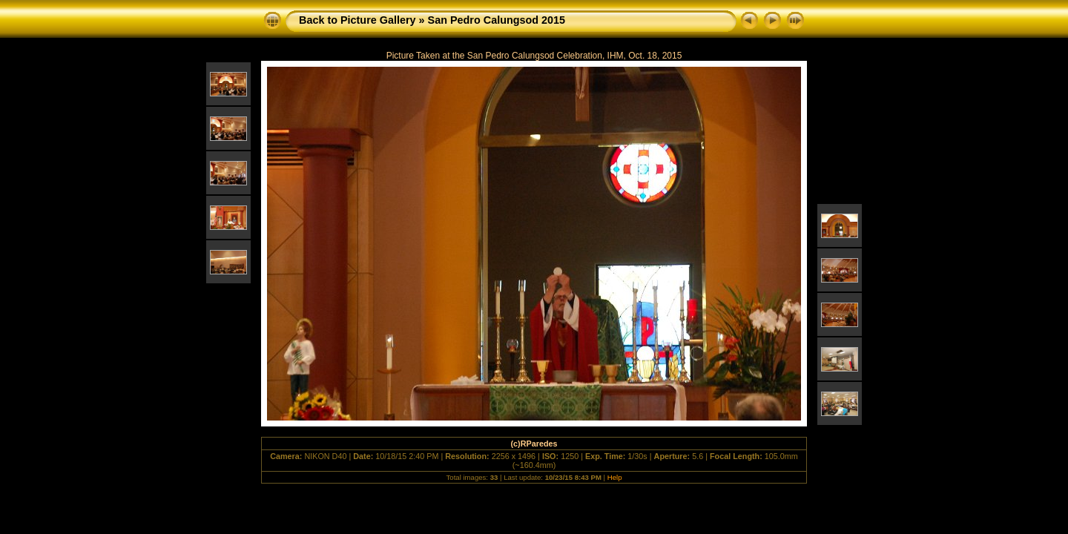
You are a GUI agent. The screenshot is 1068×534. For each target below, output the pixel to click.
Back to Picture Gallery (357, 20)
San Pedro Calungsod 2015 (497, 20)
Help (614, 477)
